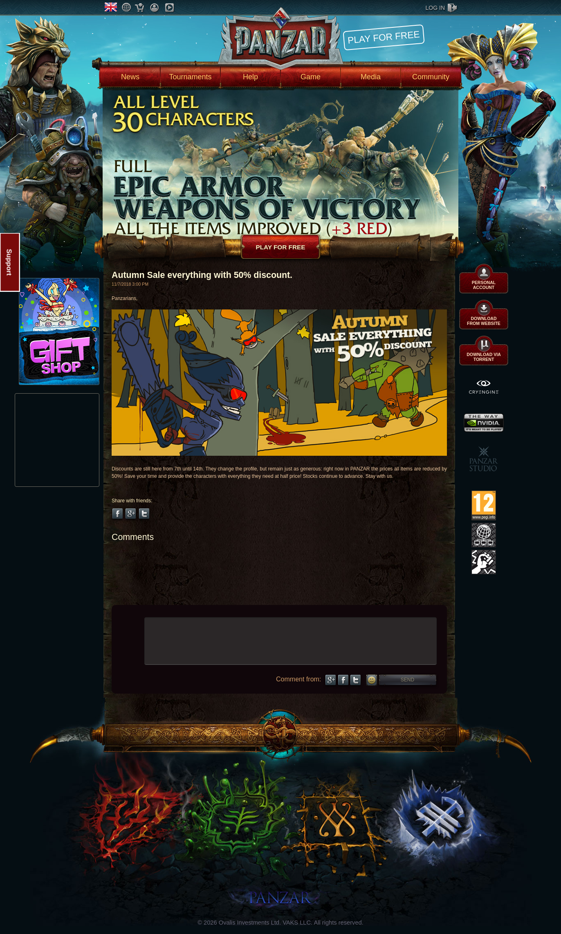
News (130, 77)
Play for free (383, 37)
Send (407, 680)
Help (250, 77)
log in (435, 7)
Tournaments (190, 77)
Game (311, 77)
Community (430, 77)
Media (371, 77)
